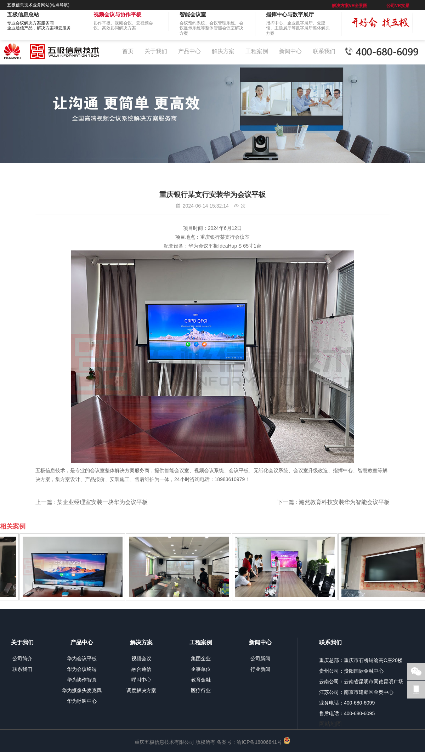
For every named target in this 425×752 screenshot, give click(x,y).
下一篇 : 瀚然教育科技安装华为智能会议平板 (333, 502)
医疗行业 (201, 690)
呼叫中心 (141, 680)
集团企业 (201, 658)
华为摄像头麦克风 (82, 690)
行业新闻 (260, 669)
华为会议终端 (82, 669)
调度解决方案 (141, 690)
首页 (128, 51)
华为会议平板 (82, 658)
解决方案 (223, 51)
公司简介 (22, 658)
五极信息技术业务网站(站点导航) (38, 4)
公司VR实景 (397, 5)
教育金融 (201, 680)
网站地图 (330, 724)
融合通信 (141, 669)
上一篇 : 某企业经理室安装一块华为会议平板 (91, 502)
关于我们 (155, 51)
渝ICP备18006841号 (259, 742)
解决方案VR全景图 (350, 5)
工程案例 (256, 51)
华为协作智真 (82, 680)
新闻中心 (290, 51)
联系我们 (324, 51)
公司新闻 (260, 658)
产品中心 (189, 51)
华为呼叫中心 (82, 701)
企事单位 (201, 669)
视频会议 (141, 658)
